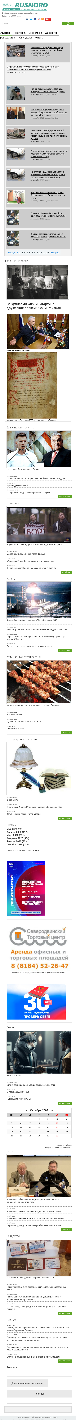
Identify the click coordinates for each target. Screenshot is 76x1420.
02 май (9, 1223)
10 (40, 252)
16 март (9, 811)
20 (21, 1131)
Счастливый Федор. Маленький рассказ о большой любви (34, 807)
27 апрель (10, 1354)
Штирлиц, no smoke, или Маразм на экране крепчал (31, 568)
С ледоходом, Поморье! (18, 1092)
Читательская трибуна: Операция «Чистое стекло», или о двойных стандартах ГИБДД (47, 50)
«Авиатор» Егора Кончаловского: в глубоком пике (30, 561)
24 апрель (10, 797)
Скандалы (25, 37)
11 (67, 1123)
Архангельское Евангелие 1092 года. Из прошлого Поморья (35, 1218)
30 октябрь (35, 56)
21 (30, 1131)
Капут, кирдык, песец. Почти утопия (24, 814)
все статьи (66, 732)
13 (21, 1127)
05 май (9, 1209)
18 (67, 1127)
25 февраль (10, 490)
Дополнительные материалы (27, 1383)
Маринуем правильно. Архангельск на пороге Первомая (34, 705)
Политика (20, 32)
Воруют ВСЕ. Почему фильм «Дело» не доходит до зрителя (35, 544)
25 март (9, 483)
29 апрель (10, 1335)
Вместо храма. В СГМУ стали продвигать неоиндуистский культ (37, 629)
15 (39, 1127)
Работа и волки (14, 1075)
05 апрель (10, 1294)
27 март (9, 726)
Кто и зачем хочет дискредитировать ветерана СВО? (32, 1277)
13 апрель (10, 627)
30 (48, 1136)
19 (11, 1131)
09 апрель (10, 1082)
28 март (9, 1089)
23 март (9, 558)
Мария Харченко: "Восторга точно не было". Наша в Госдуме (36, 478)
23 (48, 1131)
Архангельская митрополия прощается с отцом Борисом (34, 1211)
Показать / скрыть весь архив (23, 850)
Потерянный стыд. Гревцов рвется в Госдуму (28, 492)
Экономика (35, 32)
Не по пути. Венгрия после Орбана (23, 469)
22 (39, 1131)
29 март (9, 1304)
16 (47, 252)
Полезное (39, 1393)
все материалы (64, 496)
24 (57, 1131)
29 (39, 1136)
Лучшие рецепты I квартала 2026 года (25, 721)
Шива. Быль (12, 800)
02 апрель (10, 804)
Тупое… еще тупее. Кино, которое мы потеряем (30, 646)
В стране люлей (14, 714)
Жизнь (39, 37)
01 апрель (10, 719)
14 (30, 1127)
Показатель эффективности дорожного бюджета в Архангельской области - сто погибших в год (49, 154)
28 (30, 1136)
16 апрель (10, 712)
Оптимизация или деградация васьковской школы (31, 1085)
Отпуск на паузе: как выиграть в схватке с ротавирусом (33, 1357)
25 (67, 1131)
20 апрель (10, 1284)
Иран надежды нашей (17, 485)
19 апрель (10, 551)
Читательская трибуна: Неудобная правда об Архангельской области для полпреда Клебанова (49, 112)
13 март (9, 1096)
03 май (9, 1216)
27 (21, 1136)
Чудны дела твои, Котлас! (19, 1099)
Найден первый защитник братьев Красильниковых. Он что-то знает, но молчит (48, 195)
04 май (9, 1325)
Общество (51, 32)
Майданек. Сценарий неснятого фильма (26, 554)
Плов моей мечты (15, 728)
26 (11, 1136)
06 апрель (10, 476)
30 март (9, 644)
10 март (9, 565)
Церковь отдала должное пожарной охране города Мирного (35, 1225)
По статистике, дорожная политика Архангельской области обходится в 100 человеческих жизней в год (48, 174)
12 (11, 1127)
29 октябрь (35, 159)
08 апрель (10, 634)
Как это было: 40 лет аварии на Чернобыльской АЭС (32, 620)
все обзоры (66, 572)
